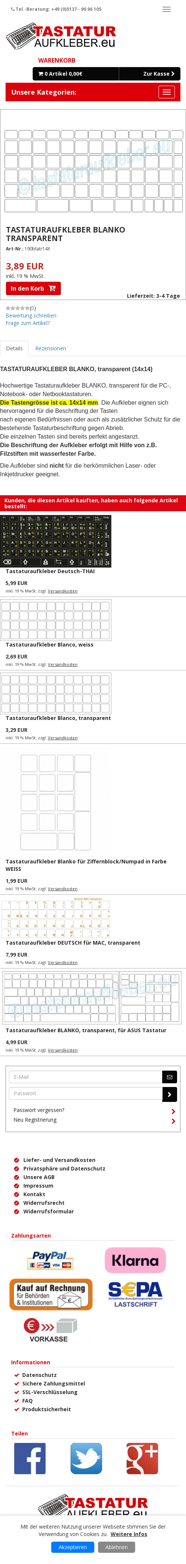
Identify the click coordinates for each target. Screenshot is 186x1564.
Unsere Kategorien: (43, 92)
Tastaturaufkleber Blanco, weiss (50, 644)
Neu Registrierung (94, 1121)
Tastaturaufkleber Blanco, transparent (58, 717)
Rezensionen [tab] (50, 348)
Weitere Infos (129, 1534)
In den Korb (33, 288)
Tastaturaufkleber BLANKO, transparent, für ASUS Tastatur (86, 1030)
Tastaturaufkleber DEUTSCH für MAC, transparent (73, 942)
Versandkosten (63, 591)
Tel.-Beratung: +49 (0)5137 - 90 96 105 (56, 9)
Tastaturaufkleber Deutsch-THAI (50, 571)
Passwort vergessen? (94, 1111)
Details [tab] (14, 348)
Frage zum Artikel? (28, 322)
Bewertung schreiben (31, 315)
